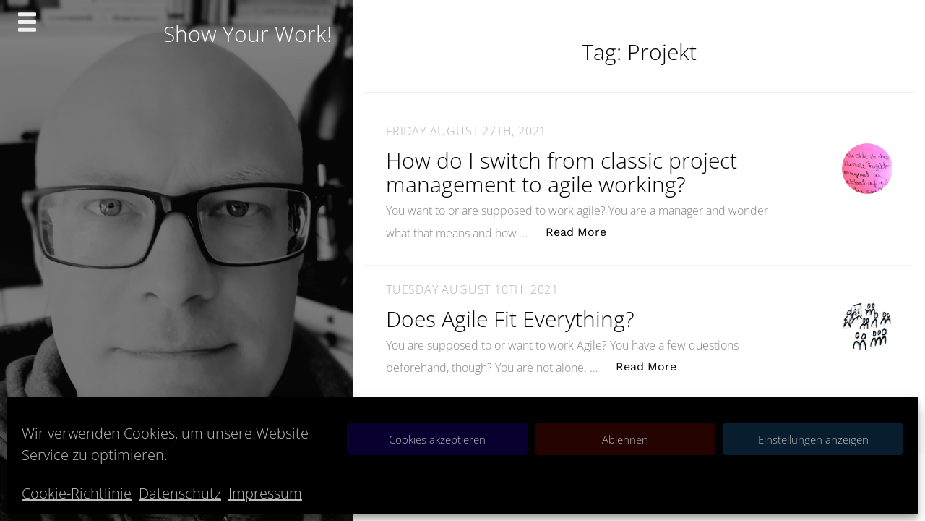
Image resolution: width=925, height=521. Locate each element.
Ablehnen (625, 439)
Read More (583, 231)
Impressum (265, 493)
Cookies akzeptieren (437, 439)
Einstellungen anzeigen (813, 439)
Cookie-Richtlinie (77, 493)
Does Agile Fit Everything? (510, 319)
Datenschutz (180, 493)
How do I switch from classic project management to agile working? (561, 172)
